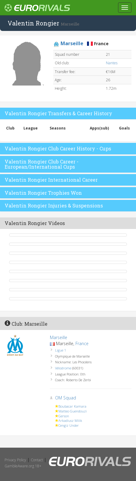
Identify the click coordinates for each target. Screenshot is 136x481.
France (82, 343)
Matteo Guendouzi (72, 411)
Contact (37, 459)
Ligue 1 (60, 350)
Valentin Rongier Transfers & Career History (58, 113)
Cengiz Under (68, 425)
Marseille (58, 337)
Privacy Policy (15, 459)
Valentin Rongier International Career (51, 180)
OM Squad (65, 398)
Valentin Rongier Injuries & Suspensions (54, 205)
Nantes (111, 63)
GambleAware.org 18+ (23, 466)
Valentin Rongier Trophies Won (43, 193)
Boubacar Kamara (72, 406)
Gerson (63, 416)
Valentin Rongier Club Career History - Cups (58, 148)
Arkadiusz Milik (70, 420)
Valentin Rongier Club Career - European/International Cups (41, 164)
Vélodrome (63, 368)
